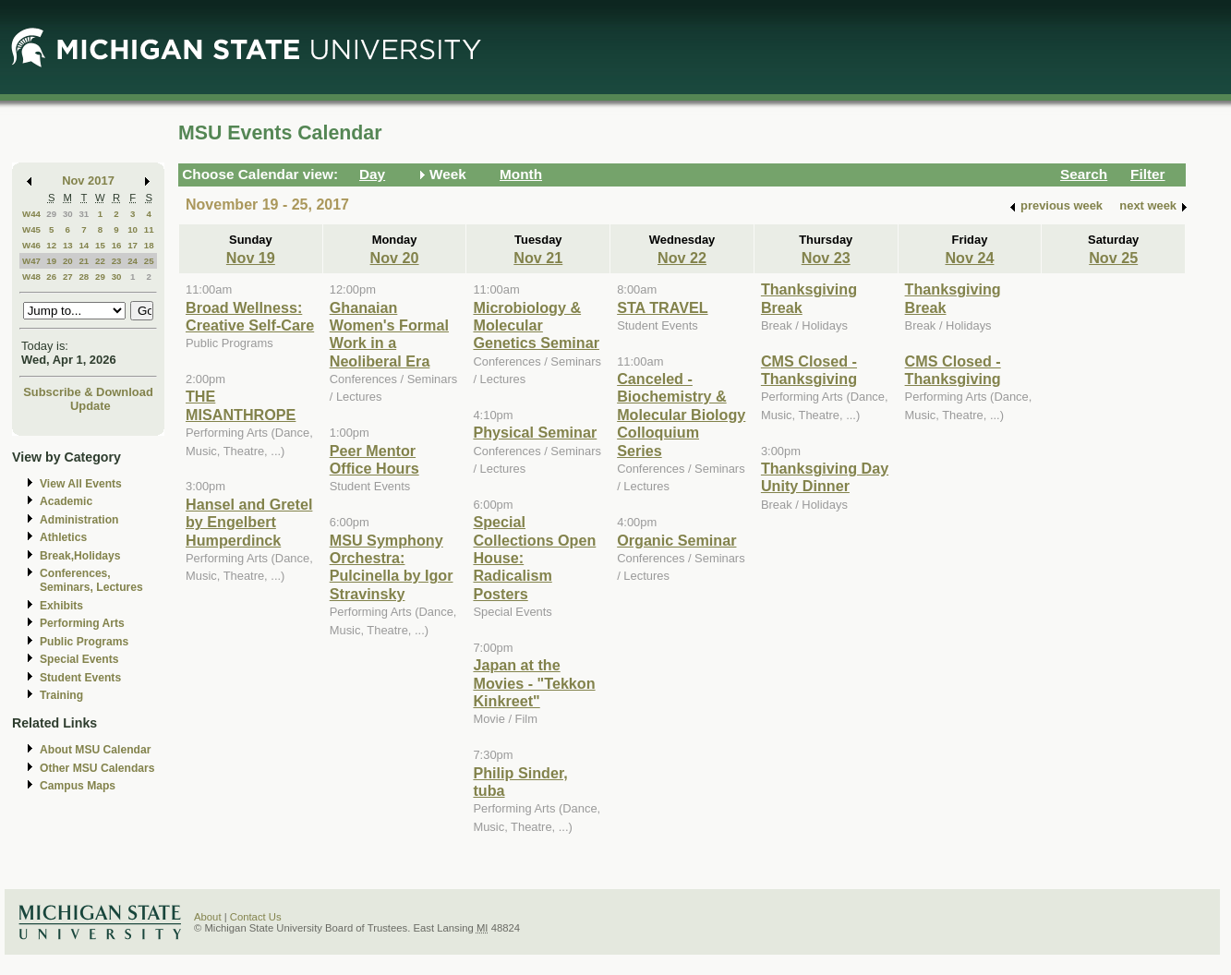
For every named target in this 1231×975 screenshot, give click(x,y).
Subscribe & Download (88, 392)
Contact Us (256, 916)
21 (83, 261)
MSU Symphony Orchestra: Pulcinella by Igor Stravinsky (391, 567)
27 (68, 276)
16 (117, 245)
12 (51, 245)
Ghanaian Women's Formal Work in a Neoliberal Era (389, 334)
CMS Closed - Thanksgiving (809, 370)
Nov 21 (537, 257)
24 (132, 261)
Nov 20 (394, 257)
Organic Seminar (676, 540)
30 (68, 214)
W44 (31, 214)
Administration (79, 519)
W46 (31, 245)
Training (61, 695)
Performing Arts (82, 623)
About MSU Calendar (95, 749)
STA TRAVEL (662, 307)
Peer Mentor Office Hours (374, 459)
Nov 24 (969, 257)
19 (51, 261)
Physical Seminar (535, 432)
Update (90, 406)
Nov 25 (1113, 257)
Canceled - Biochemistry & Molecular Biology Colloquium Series (681, 414)
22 (100, 261)
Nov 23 (826, 257)
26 (51, 276)
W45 (31, 229)
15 (100, 245)
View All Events (81, 483)
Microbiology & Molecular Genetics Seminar (536, 325)
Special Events (79, 659)
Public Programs (84, 641)
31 (83, 214)
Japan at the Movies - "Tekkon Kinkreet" (534, 682)
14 (83, 245)
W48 (31, 276)
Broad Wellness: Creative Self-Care (250, 316)
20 (68, 261)
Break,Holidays (80, 555)
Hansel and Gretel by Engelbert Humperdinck (249, 522)
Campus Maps (77, 785)
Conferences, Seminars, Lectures (91, 580)
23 (117, 261)
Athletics (63, 537)
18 (149, 245)
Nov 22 (682, 257)
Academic (66, 501)
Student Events (80, 677)
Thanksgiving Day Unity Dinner (824, 477)
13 (68, 245)
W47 (31, 261)
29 (51, 214)
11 (149, 229)
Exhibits (61, 605)
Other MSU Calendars (97, 768)
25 (149, 261)
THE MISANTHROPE (241, 405)
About (208, 916)
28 (83, 276)
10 (132, 229)
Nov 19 (250, 257)
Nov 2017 (88, 180)
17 (132, 245)
